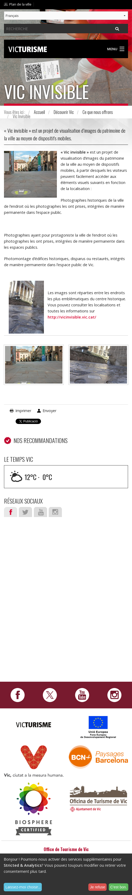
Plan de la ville (20, 4)
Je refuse (97, 887)
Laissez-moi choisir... (22, 886)
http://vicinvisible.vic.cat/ (72, 317)
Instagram (55, 512)
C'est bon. (118, 887)
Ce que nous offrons (98, 112)
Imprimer (23, 410)
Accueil (39, 112)
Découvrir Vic (64, 112)
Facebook (10, 512)
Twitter (25, 512)
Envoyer (49, 410)
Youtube (40, 512)
